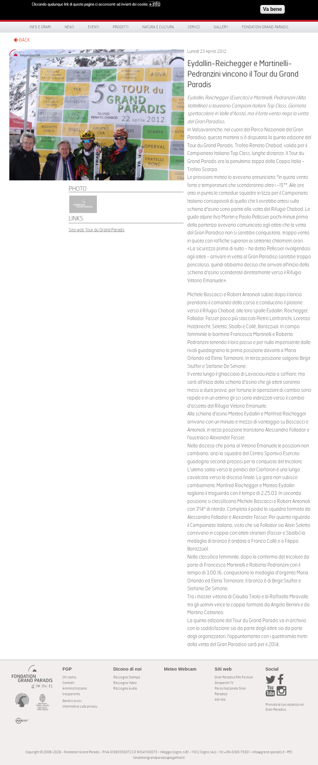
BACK (22, 40)
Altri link (220, 699)
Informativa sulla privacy (79, 706)
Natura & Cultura (158, 27)
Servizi (194, 27)
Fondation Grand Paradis (265, 27)
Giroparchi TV (224, 683)
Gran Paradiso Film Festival (234, 677)
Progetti (121, 27)
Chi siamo (69, 677)
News (69, 27)
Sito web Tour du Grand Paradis (97, 230)
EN (44, 686)
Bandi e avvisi (71, 701)
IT (33, 686)
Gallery (221, 27)
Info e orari (40, 27)
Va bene (272, 9)
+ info (154, 4)
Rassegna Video (125, 683)
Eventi (93, 27)
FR (38, 686)
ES (50, 686)
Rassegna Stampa (126, 677)
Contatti (68, 683)
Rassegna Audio (125, 688)
